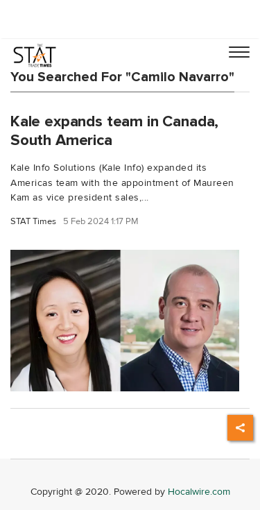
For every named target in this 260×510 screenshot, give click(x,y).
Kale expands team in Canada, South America (114, 131)
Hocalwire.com (199, 492)
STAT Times (33, 221)
